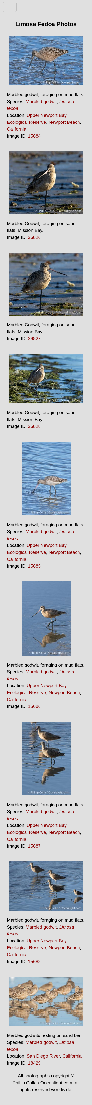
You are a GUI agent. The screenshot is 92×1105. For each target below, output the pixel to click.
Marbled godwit (41, 101)
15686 (34, 706)
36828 (34, 426)
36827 (34, 338)
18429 (34, 1063)
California (16, 129)
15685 (34, 566)
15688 (34, 961)
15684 (34, 136)
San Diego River (43, 1056)
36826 (34, 237)
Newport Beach (64, 122)
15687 (34, 846)
